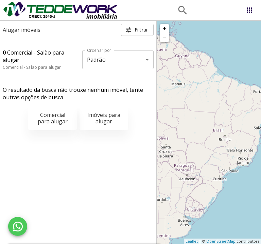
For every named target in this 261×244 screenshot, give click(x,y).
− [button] (164, 38)
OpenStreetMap (221, 241)
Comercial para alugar (53, 118)
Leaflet (192, 241)
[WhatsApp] (17, 226)
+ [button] (165, 28)
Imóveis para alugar (103, 118)
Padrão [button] (96, 59)
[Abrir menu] (249, 10)
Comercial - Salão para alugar (32, 67)
